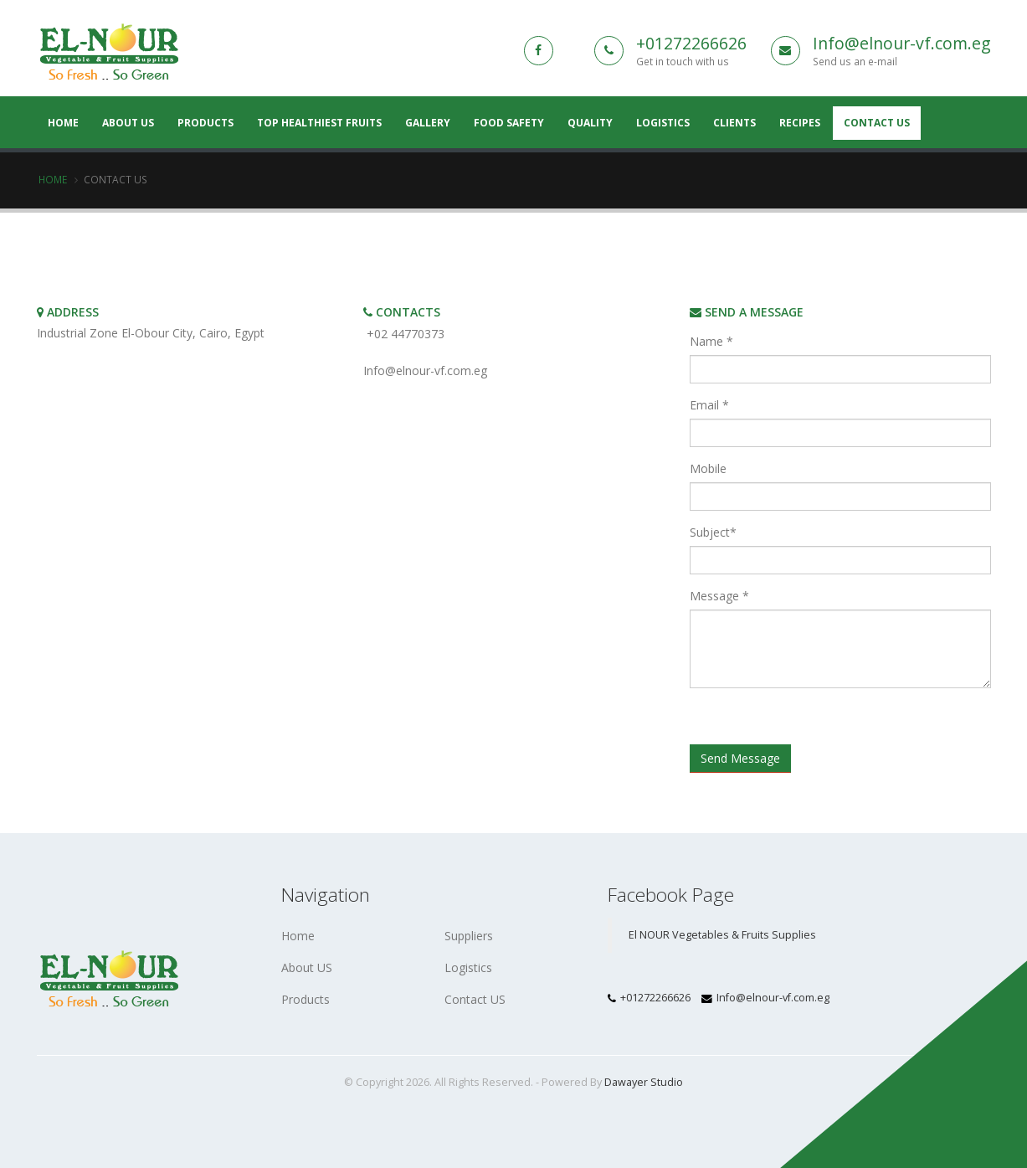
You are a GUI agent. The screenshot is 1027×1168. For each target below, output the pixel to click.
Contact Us (877, 123)
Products (205, 123)
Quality (590, 123)
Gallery (427, 123)
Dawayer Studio (643, 1082)
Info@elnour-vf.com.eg (902, 43)
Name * (711, 341)
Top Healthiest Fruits (319, 123)
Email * (709, 405)
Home (53, 179)
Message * (719, 596)
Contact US (475, 999)
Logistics (663, 123)
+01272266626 (691, 43)
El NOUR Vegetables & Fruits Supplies (722, 935)
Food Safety (509, 123)
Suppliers (468, 936)
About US (128, 123)
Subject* (713, 532)
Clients (734, 123)
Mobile (708, 468)
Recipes (799, 123)
